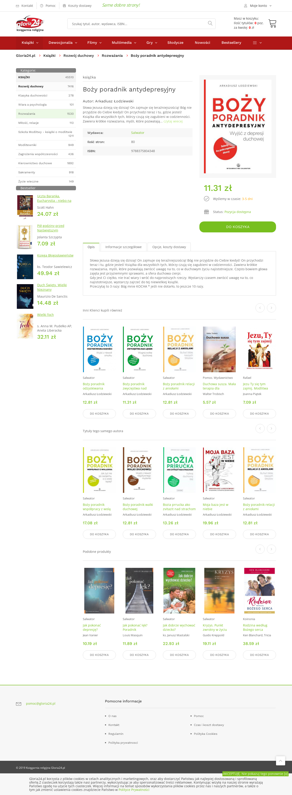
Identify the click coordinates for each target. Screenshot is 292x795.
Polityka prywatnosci (123, 742)
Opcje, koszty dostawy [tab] (169, 247)
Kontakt (113, 724)
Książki (28, 43)
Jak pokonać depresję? (92, 627)
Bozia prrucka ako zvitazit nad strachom (179, 507)
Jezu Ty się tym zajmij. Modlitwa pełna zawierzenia (257, 388)
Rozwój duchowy (78, 56)
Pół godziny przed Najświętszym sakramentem (50, 230)
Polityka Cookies (205, 733)
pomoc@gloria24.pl (40, 703)
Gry (149, 43)
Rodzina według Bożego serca (255, 627)
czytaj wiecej (173, 122)
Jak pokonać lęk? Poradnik (135, 627)
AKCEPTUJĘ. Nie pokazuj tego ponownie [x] (255, 774)
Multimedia (122, 43)
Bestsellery (231, 43)
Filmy (92, 43)
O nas (112, 715)
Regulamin (115, 733)
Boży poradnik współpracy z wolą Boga (97, 509)
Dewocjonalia (61, 43)
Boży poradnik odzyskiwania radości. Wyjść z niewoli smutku (95, 391)
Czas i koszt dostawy (209, 724)
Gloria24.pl (25, 56)
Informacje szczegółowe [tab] (123, 247)
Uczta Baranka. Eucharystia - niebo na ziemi (54, 201)
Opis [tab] (91, 247)
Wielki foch (45, 315)
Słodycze (175, 43)
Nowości (202, 43)
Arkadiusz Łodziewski (114, 101)
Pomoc (199, 715)
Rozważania (112, 56)
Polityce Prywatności (134, 789)
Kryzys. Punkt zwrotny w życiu (215, 627)
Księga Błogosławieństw (55, 256)
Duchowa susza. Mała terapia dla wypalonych (219, 388)
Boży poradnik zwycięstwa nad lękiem (135, 388)
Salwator (137, 133)
